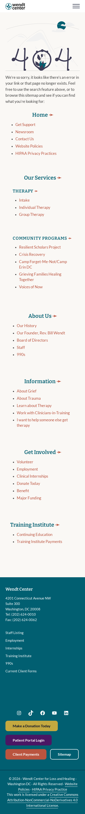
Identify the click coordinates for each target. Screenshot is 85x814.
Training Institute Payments (39, 547)
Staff (21, 352)
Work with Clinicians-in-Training (43, 418)
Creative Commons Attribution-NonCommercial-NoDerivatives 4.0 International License (42, 799)
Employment (27, 474)
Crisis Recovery (32, 259)
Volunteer (25, 467)
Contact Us (24, 144)
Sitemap (64, 754)
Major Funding (29, 503)
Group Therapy (31, 219)
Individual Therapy (34, 212)
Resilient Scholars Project (40, 252)
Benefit (23, 496)
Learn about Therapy (34, 411)
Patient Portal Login (28, 740)
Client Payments (26, 754)
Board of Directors (32, 345)
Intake (24, 205)
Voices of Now (31, 292)
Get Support (25, 129)
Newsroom (24, 137)
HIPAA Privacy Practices (35, 158)
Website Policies (29, 151)
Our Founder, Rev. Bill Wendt (41, 338)
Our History (27, 331)
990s (21, 360)
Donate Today (28, 488)
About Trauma (29, 403)
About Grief (26, 396)
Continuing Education (34, 540)
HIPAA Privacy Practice (49, 789)
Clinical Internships (32, 481)
